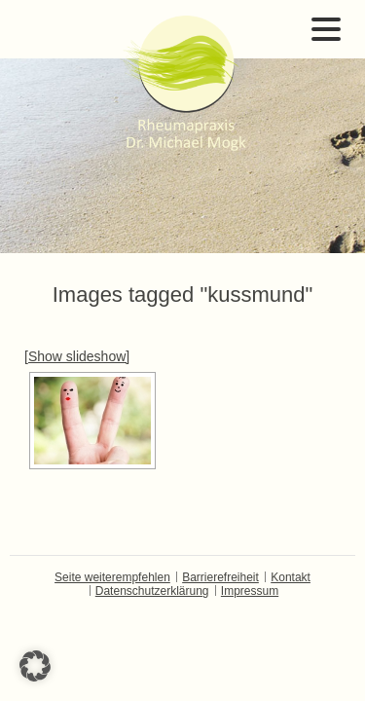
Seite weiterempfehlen (112, 577)
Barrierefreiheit (220, 577)
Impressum (249, 591)
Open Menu (326, 29)
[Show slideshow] (76, 356)
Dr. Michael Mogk (183, 83)
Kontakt (290, 577)
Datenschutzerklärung (152, 591)
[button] (35, 666)
